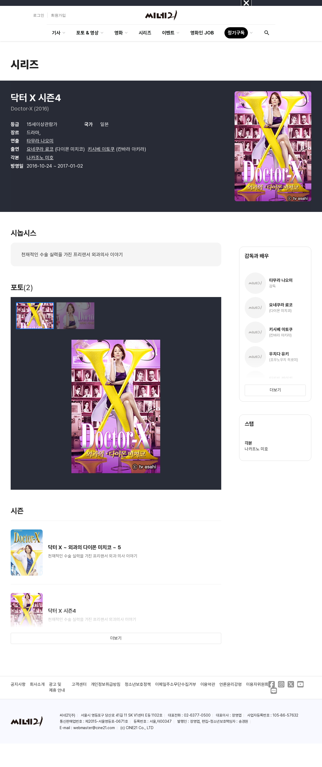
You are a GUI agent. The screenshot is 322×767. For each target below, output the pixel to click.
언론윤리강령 (230, 684)
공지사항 (18, 684)
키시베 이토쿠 (101, 149)
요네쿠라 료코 (40, 149)
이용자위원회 (257, 684)
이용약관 (207, 684)
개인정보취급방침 (106, 684)
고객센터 (79, 684)
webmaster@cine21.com (94, 728)
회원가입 (58, 15)
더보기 (116, 638)
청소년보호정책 (138, 684)
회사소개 (37, 684)
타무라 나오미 (40, 141)
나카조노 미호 (40, 157)
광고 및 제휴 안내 (57, 687)
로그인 (38, 15)
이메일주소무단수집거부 (175, 684)
